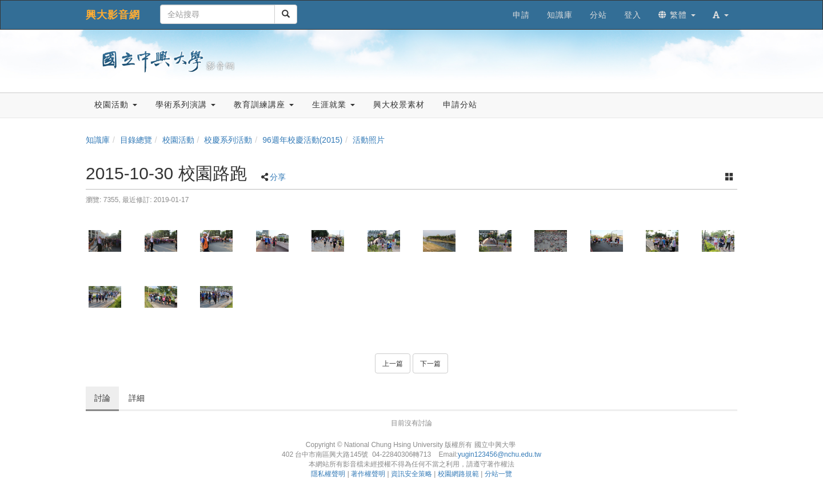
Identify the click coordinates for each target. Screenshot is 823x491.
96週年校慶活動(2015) (302, 139)
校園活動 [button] (115, 104)
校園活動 (178, 139)
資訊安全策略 (411, 474)
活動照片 (369, 139)
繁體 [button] (677, 14)
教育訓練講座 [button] (264, 104)
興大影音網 (113, 15)
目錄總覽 (136, 139)
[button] (720, 15)
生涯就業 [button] (333, 104)
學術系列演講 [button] (185, 104)
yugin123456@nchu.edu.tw (499, 454)
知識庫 (98, 139)
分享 (278, 177)
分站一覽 (498, 474)
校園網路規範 (458, 474)
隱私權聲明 (328, 474)
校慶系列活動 (228, 139)
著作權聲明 (368, 474)
